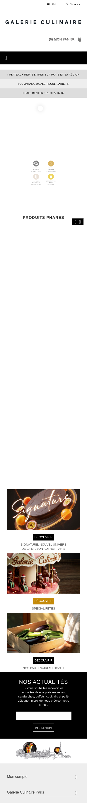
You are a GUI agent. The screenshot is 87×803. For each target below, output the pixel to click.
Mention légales (18, 788)
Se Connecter (73, 4)
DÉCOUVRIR (43, 494)
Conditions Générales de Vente (54, 788)
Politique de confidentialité (56, 792)
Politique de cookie (21, 792)
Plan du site (42, 796)
